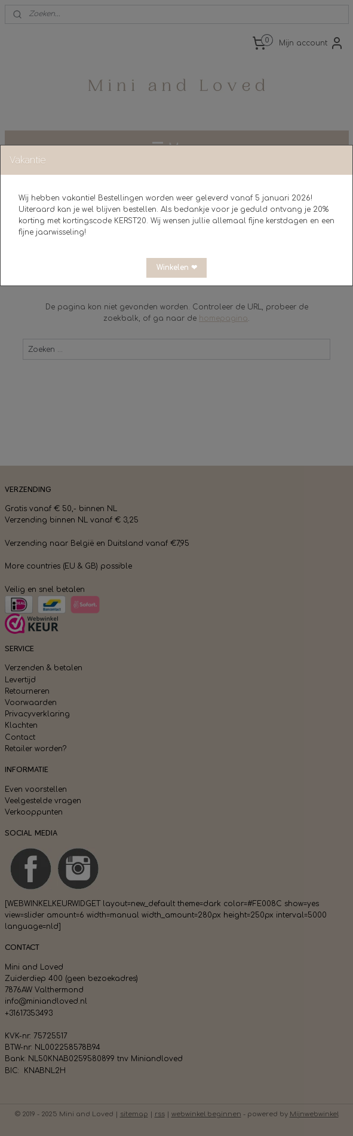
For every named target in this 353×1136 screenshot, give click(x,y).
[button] (176, 268)
